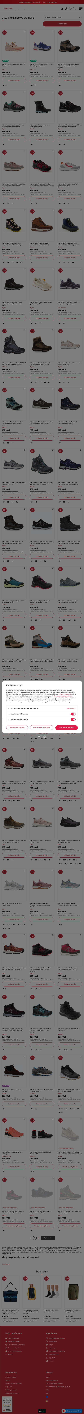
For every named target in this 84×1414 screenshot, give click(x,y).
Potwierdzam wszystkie (66, 728)
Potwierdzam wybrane (17, 728)
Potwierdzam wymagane (41, 728)
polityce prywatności (65, 694)
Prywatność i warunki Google (63, 696)
